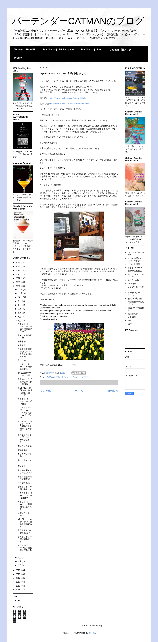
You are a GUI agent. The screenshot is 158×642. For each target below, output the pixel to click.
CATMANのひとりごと (57, 377)
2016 (18, 582)
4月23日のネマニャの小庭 (24, 374)
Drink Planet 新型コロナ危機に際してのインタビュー (25, 391)
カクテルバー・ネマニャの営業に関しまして (25, 549)
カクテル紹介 (134, 280)
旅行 (130, 324)
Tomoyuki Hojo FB (25, 49)
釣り (130, 320)
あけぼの (22, 360)
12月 (20, 289)
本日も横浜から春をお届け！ (25, 531)
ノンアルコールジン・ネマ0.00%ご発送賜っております (25, 426)
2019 (18, 570)
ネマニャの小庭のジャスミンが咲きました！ (25, 438)
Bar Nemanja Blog (91, 49)
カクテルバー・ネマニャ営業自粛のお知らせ (25, 505)
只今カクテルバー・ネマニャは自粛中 (25, 495)
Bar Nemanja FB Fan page (58, 49)
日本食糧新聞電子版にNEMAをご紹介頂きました (25, 353)
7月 (20, 309)
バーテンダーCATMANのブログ (78, 21)
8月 (20, 305)
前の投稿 (112, 390)
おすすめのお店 (135, 271)
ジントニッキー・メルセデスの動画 (25, 366)
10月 (20, 297)
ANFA (17, 600)
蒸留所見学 (133, 313)
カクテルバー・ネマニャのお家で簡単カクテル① (25, 327)
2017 (18, 578)
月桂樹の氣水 (24, 483)
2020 (18, 286)
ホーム (79, 390)
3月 (20, 557)
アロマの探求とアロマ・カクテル (136, 259)
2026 (18, 262)
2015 (18, 586)
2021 (18, 282)
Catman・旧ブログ (120, 49)
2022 (18, 278)
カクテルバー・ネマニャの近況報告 (25, 401)
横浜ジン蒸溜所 (135, 298)
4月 (20, 320)
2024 (18, 270)
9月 (20, 301)
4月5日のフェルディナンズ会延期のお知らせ (25, 523)
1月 (20, 565)
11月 (20, 293)
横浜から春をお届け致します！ (25, 539)
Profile (18, 57)
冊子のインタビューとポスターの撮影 (25, 381)
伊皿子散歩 (23, 450)
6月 (20, 313)
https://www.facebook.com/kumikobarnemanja (70, 103)
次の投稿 (45, 390)
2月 (20, 561)
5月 (20, 317)
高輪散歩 (22, 466)
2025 (18, 266)
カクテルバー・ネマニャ (79, 377)
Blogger (91, 633)
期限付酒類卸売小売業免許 (25, 477)
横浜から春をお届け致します (25, 488)
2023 (18, 274)
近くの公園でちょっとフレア (25, 471)
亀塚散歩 (22, 345)
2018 (18, 574)
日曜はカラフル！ (24, 514)
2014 (18, 590)
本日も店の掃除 (25, 446)
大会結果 (132, 317)
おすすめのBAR (135, 267)
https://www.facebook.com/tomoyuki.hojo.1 (69, 98)
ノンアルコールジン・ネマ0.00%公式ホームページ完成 (25, 412)
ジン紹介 (132, 283)
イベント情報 (134, 264)
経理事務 (22, 341)
